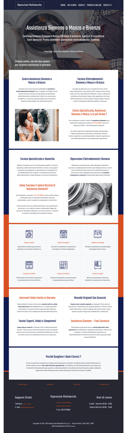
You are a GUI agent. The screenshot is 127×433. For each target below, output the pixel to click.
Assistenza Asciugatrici (63, 242)
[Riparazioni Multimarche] (29, 5)
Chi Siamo (72, 5)
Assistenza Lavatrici (29, 242)
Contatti (107, 5)
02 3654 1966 (77, 64)
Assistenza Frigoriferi (98, 273)
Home (63, 5)
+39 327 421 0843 (29, 403)
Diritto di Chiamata (23, 384)
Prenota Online (94, 5)
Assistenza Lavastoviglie (97, 242)
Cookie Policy (50, 384)
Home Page (48, 51)
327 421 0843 (104, 64)
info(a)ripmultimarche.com (31, 406)
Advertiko (73, 425)
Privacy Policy (76, 384)
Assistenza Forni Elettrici (29, 273)
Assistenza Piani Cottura (63, 273)
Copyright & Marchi (104, 384)
